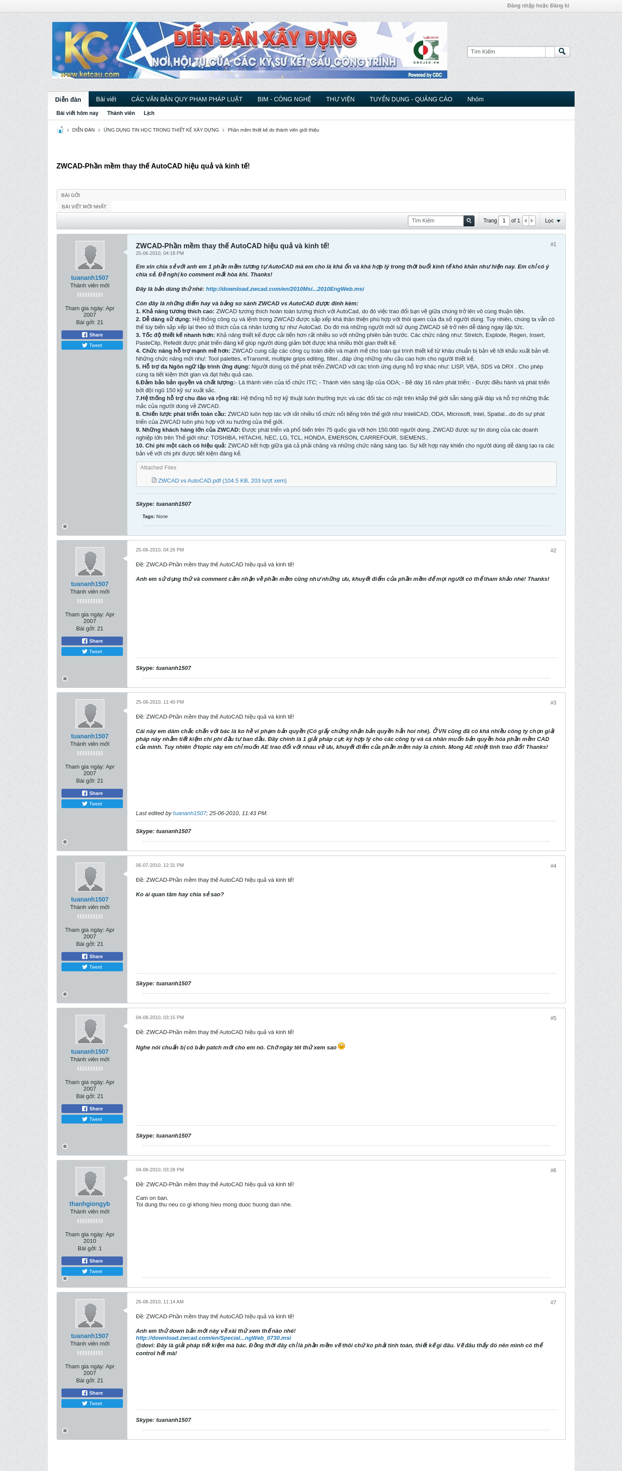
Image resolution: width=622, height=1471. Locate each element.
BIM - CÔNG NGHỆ (284, 99)
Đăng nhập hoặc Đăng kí (538, 6)
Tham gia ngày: (84, 308)
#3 (553, 703)
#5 (553, 1018)
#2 (553, 551)
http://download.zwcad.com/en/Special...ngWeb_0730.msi (213, 1338)
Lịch (149, 113)
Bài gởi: (85, 322)
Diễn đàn (68, 99)
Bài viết (106, 99)
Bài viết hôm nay (78, 113)
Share (92, 334)
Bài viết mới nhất (84, 206)
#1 (553, 244)
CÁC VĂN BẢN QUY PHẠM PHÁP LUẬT (187, 99)
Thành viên (121, 113)
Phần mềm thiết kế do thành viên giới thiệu (273, 129)
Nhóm (475, 99)
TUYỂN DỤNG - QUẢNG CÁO (411, 99)
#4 (553, 866)
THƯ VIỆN (340, 99)
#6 (553, 1170)
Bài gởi (70, 195)
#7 (553, 1302)
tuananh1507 (90, 277)
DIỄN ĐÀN (83, 129)
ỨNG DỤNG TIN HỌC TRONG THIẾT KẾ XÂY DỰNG (161, 129)
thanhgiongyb (89, 1203)
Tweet (92, 345)
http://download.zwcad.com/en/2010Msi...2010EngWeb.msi (285, 289)
